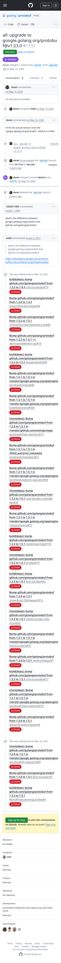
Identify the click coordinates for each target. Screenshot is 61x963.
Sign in (46, 5)
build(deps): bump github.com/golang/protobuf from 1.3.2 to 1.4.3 (31, 283)
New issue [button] (10, 52)
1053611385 (12, 206)
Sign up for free (16, 820)
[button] (4, 69)
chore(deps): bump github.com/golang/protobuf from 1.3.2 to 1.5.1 (31, 559)
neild (9, 238)
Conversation (14, 78)
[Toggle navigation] (5, 5)
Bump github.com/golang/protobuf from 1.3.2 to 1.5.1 (31, 321)
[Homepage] (30, 5)
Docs (17, 946)
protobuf (25, 15)
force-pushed (27, 160)
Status (37, 943)
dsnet (6, 64)
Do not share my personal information (30, 949)
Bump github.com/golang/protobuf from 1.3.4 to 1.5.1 (31, 596)
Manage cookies (38, 946)
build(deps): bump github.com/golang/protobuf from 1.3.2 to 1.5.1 (31, 358)
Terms (10, 943)
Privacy (19, 943)
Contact (25, 946)
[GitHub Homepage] (21, 954)
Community (48, 943)
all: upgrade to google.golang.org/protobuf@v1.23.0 (29, 147)
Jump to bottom (26, 51)
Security (28, 943)
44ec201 (54, 144)
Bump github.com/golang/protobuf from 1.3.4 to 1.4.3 (31, 302)
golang (11, 15)
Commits (37, 78)
